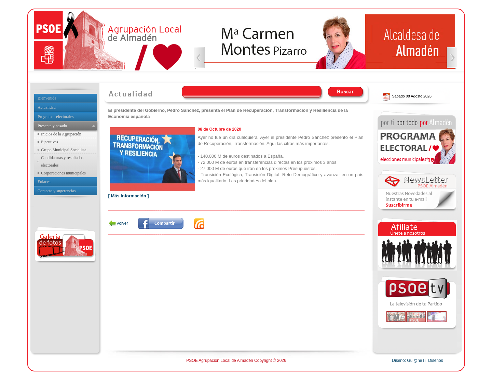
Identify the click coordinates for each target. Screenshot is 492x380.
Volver (122, 223)
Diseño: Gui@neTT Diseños (417, 360)
